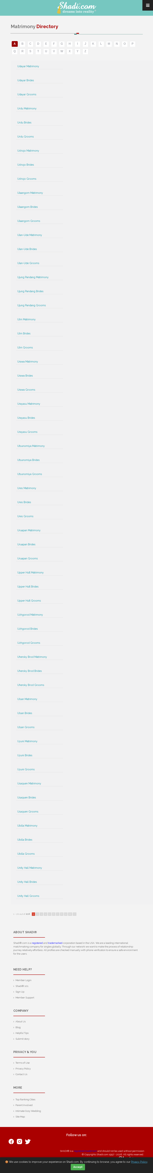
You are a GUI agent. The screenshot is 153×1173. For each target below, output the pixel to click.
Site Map (20, 1116)
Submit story (22, 1038)
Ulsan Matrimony (27, 699)
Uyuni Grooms (26, 769)
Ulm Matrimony (26, 319)
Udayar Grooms (26, 94)
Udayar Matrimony (28, 66)
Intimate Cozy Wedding (28, 1111)
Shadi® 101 (22, 986)
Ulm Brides (24, 333)
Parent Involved (24, 1105)
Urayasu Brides (26, 417)
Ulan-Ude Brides (27, 249)
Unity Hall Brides (27, 881)
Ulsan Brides (24, 713)
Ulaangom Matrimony (30, 192)
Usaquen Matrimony (29, 783)
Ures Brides (24, 502)
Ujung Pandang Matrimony (33, 277)
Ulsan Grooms (26, 727)
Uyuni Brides (24, 755)
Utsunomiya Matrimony (31, 446)
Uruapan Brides (26, 544)
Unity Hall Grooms (28, 895)
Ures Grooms (25, 516)
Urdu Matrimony (27, 108)
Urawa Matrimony (27, 361)
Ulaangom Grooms (28, 221)
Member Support (25, 997)
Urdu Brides (24, 122)
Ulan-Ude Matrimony (29, 235)
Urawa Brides (25, 375)
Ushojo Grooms (26, 178)
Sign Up (20, 991)
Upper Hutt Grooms (29, 600)
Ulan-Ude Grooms (28, 263)
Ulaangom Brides (27, 206)
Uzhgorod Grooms (28, 642)
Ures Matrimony (26, 488)
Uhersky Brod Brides (29, 671)
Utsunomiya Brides (28, 460)
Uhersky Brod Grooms (30, 685)
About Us (21, 1021)
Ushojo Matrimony (28, 150)
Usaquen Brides (26, 797)
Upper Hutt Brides (28, 586)
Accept (77, 1167)
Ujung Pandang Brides (30, 291)
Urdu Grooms (25, 136)
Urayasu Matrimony (28, 403)
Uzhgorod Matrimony (30, 614)
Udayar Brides (25, 80)
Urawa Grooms (26, 389)
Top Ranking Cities (25, 1099)
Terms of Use (23, 1062)
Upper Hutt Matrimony (30, 572)
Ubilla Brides (24, 839)
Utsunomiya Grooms (29, 474)
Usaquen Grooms (27, 811)
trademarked (55, 943)
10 (70, 914)
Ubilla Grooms (26, 853)
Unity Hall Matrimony (29, 867)
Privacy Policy (23, 1068)
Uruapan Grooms (27, 558)
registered (37, 943)
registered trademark (85, 1151)
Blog (18, 1027)
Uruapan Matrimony (29, 530)
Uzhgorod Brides (27, 628)
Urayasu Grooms (27, 431)
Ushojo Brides (25, 164)
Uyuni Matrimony (27, 741)
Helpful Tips (22, 1033)
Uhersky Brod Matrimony (32, 656)
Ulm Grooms (25, 347)
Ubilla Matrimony (27, 825)
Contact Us (21, 1074)
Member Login (23, 980)
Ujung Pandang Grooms (31, 305)
